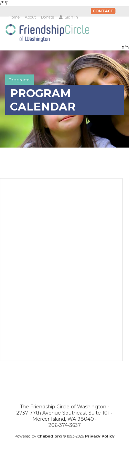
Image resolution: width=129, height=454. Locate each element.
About (30, 17)
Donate (47, 17)
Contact (103, 11)
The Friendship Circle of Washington (47, 33)
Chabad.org (49, 436)
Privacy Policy (100, 436)
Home (14, 17)
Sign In (68, 17)
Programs (19, 79)
